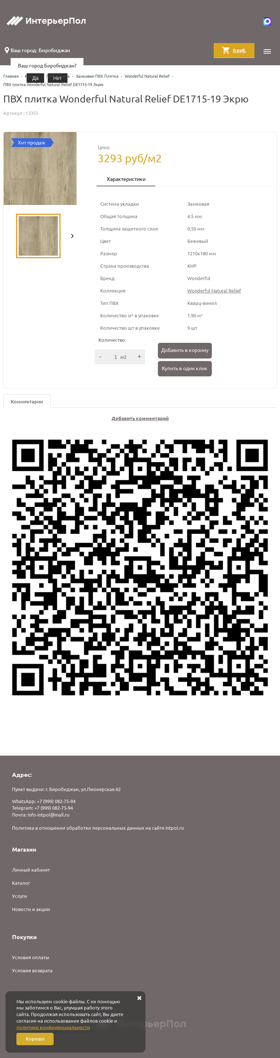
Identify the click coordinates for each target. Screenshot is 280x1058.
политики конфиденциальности (53, 1027)
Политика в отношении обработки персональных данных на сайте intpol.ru (98, 827)
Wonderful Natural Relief (147, 76)
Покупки (24, 937)
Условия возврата (32, 970)
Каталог (32, 76)
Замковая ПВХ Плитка (97, 76)
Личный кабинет (31, 869)
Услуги (19, 896)
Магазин (24, 849)
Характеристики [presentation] (126, 179)
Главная (11, 76)
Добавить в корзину (185, 350)
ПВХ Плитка (58, 76)
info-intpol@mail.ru (48, 814)
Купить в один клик (184, 368)
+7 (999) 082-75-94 (56, 801)
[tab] (126, 179)
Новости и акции (31, 909)
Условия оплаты (30, 957)
